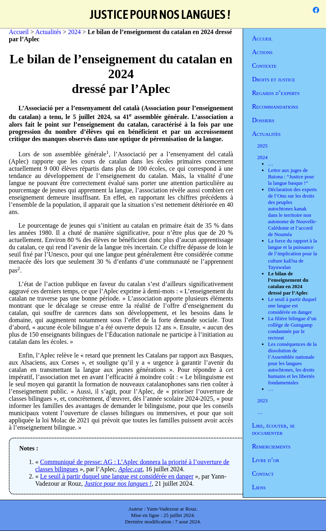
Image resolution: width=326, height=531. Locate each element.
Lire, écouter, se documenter (273, 429)
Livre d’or (265, 459)
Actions (262, 51)
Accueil (262, 38)
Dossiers (263, 120)
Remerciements (271, 446)
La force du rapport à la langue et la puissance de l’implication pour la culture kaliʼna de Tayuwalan (292, 254)
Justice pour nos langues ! (118, 483)
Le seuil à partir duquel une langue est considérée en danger (292, 305)
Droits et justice (273, 79)
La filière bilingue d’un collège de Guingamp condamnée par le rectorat (292, 328)
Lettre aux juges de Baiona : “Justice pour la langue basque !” (291, 176)
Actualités (266, 133)
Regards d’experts (276, 92)
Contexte (264, 65)
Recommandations (275, 106)
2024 (262, 157)
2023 (262, 401)
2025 (262, 146)
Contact (263, 473)
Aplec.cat (131, 469)
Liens (259, 487)
